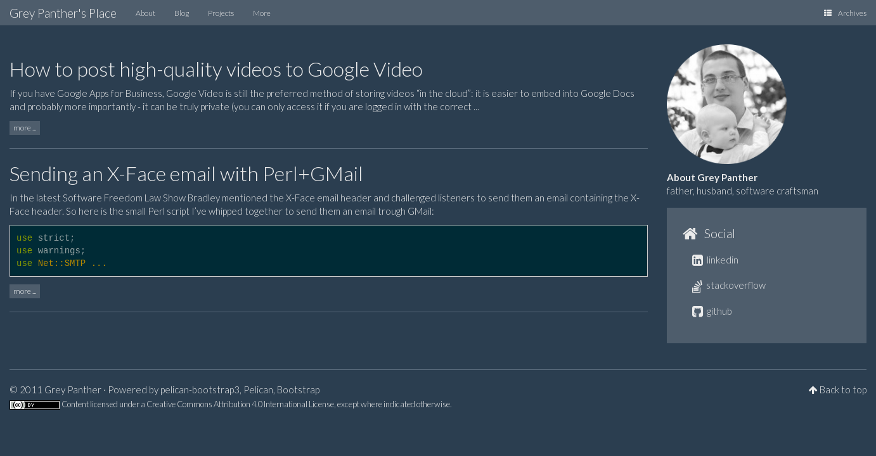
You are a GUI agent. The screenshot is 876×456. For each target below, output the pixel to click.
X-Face (300, 197)
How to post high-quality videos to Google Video (216, 68)
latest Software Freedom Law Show (111, 197)
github (712, 311)
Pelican (258, 389)
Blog (181, 13)
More (262, 13)
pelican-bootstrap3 (200, 389)
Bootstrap (298, 389)
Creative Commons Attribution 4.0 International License (240, 404)
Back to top (843, 389)
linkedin (715, 259)
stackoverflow (729, 285)
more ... (24, 127)
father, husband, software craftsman (742, 190)
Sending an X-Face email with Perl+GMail (186, 173)
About (145, 13)
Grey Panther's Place (63, 13)
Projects (221, 13)
